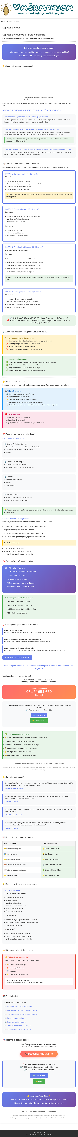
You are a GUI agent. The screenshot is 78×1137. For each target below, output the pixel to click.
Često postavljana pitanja (16, 1022)
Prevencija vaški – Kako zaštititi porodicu (22, 1014)
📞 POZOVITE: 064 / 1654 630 (39, 1054)
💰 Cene (39, 1081)
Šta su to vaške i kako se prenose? (20, 1007)
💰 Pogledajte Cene (39, 720)
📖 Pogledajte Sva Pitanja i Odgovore (17, 657)
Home (3, 22)
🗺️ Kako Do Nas (39, 715)
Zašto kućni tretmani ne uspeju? (19, 1026)
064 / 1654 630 (39, 692)
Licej (43, 1132)
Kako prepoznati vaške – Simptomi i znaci (22, 1010)
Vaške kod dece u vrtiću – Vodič (19, 1029)
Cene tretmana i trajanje (16, 1018)
